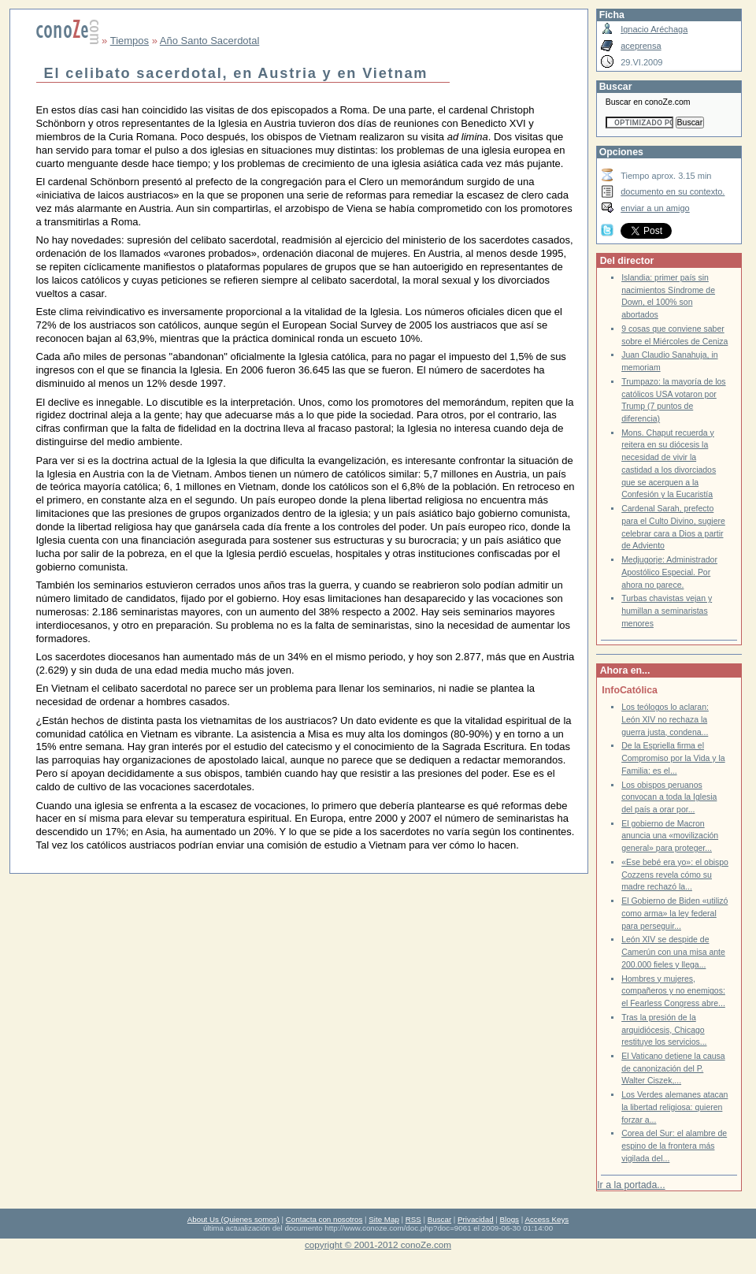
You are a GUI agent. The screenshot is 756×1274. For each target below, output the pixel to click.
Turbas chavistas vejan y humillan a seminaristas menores (666, 610)
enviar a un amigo (655, 208)
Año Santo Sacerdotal (209, 40)
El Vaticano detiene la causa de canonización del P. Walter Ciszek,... (673, 1068)
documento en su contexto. (672, 191)
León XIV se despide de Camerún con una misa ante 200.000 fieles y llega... (673, 951)
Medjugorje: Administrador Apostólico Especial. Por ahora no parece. (669, 572)
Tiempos (129, 40)
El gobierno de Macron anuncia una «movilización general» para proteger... (669, 835)
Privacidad (476, 1219)
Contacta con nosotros (324, 1219)
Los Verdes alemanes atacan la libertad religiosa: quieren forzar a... (674, 1107)
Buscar (439, 1219)
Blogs (509, 1219)
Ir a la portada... (631, 1184)
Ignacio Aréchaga (654, 29)
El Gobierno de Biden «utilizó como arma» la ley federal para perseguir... (674, 913)
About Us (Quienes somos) (233, 1219)
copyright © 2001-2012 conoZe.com (378, 1244)
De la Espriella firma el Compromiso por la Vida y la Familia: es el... (673, 757)
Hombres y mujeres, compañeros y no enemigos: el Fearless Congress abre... (673, 991)
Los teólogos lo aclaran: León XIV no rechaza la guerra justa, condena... (665, 719)
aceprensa (641, 45)
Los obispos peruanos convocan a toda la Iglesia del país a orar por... (669, 797)
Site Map (383, 1219)
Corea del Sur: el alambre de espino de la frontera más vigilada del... (674, 1145)
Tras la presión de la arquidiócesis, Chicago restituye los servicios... (663, 1029)
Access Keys (546, 1219)
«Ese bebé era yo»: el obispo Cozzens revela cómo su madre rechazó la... (674, 874)
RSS (413, 1219)
